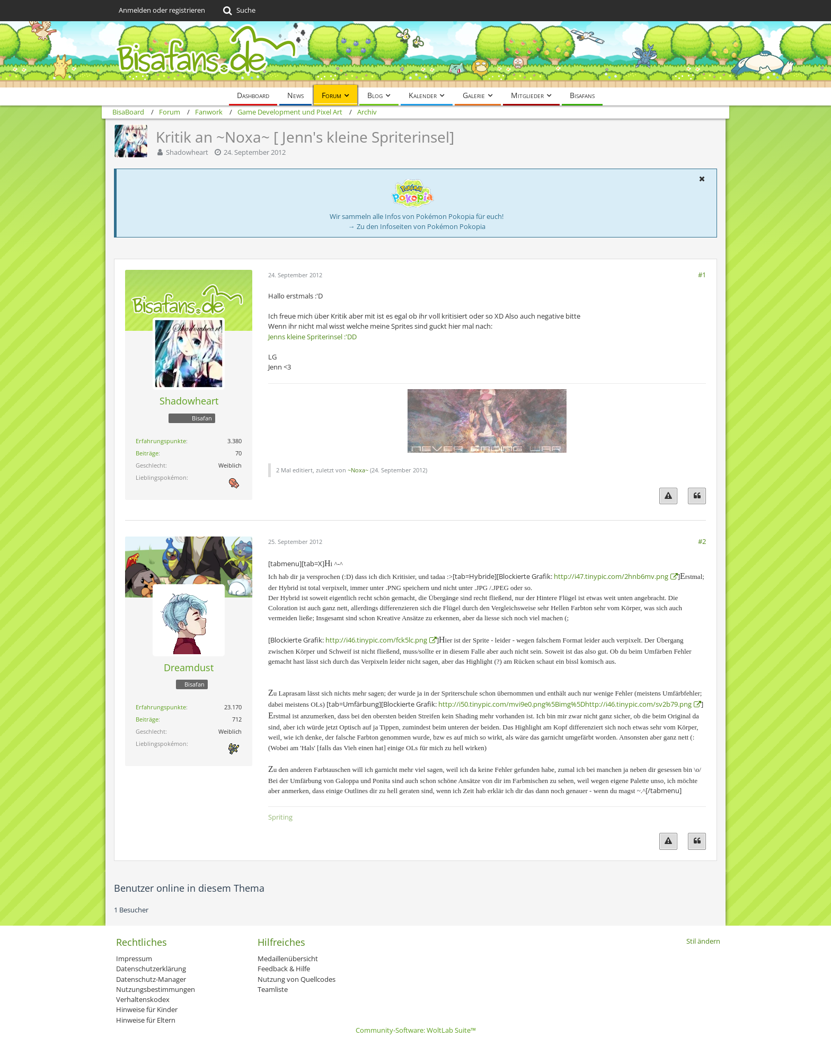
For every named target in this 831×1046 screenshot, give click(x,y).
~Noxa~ (358, 470)
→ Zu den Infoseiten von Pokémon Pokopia (416, 226)
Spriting (280, 817)
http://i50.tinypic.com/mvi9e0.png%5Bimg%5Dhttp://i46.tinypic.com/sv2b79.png (565, 704)
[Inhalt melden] (668, 496)
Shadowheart (187, 152)
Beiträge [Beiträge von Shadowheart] (147, 453)
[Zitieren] (697, 496)
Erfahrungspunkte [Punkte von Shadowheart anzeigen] (161, 441)
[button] (701, 178)
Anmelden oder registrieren (162, 10)
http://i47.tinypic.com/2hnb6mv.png (611, 576)
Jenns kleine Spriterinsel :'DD (312, 336)
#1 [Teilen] (702, 274)
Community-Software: (416, 1030)
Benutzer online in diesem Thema (189, 888)
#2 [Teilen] (702, 541)
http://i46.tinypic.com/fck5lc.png (376, 640)
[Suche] (238, 10)
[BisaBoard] (415, 54)
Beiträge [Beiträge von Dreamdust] (147, 719)
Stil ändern (703, 941)
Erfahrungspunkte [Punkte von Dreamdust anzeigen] (161, 707)
